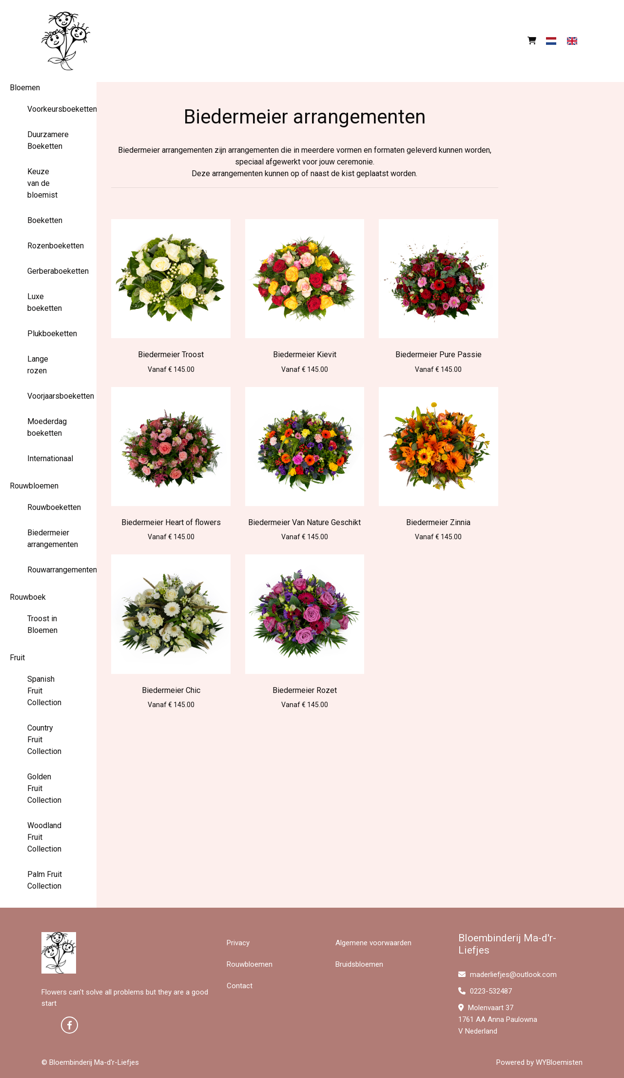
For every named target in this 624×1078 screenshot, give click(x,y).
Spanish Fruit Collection (44, 690)
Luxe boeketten (44, 302)
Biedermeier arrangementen (48, 538)
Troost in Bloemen (42, 624)
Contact (240, 985)
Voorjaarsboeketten (48, 396)
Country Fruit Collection (44, 739)
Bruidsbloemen (359, 964)
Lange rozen (37, 364)
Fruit (17, 657)
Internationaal (48, 458)
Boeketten (44, 220)
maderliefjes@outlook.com (507, 974)
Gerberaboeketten (48, 271)
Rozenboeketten (48, 245)
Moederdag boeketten (47, 427)
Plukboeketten (48, 333)
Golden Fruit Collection (44, 788)
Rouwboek (28, 597)
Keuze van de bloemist (42, 183)
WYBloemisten (559, 1062)
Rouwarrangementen (48, 569)
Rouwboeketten (48, 507)
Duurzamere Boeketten (48, 140)
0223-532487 (485, 991)
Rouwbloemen (34, 485)
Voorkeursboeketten (48, 109)
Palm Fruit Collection (44, 880)
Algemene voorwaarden (373, 942)
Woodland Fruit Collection (44, 837)
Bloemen (25, 87)
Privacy (238, 942)
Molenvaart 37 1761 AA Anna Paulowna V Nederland (497, 1019)
